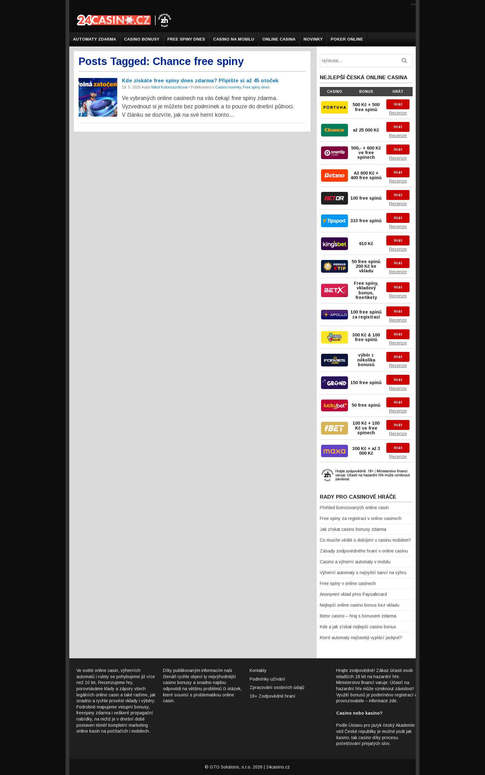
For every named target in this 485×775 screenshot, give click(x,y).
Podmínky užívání (267, 679)
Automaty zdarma (94, 39)
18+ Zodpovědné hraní (272, 696)
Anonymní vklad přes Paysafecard (353, 594)
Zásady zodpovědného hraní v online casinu (364, 550)
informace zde (383, 700)
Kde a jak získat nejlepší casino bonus (358, 626)
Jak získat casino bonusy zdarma (353, 529)
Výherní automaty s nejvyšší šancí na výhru (363, 572)
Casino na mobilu (233, 39)
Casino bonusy (141, 39)
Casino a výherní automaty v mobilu (355, 561)
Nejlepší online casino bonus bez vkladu (359, 605)
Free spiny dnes (186, 39)
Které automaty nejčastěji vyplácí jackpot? (361, 637)
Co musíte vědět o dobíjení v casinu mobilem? (365, 540)
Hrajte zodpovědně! (355, 670)
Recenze (398, 112)
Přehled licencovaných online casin (354, 507)
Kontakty (258, 670)
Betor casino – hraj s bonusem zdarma (358, 615)
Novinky (313, 39)
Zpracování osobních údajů (277, 687)
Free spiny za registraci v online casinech (360, 518)
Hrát (398, 104)
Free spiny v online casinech (348, 583)
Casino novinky (228, 87)
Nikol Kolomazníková (169, 87)
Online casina (278, 39)
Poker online (347, 39)
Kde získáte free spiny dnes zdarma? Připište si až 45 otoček (200, 81)
